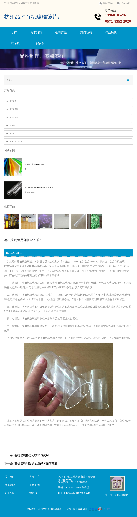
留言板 (40, 43)
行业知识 (111, 32)
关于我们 (36, 32)
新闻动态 (86, 32)
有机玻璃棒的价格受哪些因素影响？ (39, 187)
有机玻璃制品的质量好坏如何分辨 (35, 463)
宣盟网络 (82, 509)
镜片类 (12, 125)
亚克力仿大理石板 (16, 141)
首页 (14, 32)
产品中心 (35, 476)
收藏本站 (106, 3)
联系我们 (124, 3)
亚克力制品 (14, 117)
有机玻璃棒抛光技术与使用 (31, 455)
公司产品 (61, 32)
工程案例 (35, 484)
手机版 (106, 509)
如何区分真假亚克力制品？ (35, 164)
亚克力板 (13, 101)
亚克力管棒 (14, 109)
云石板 (12, 133)
